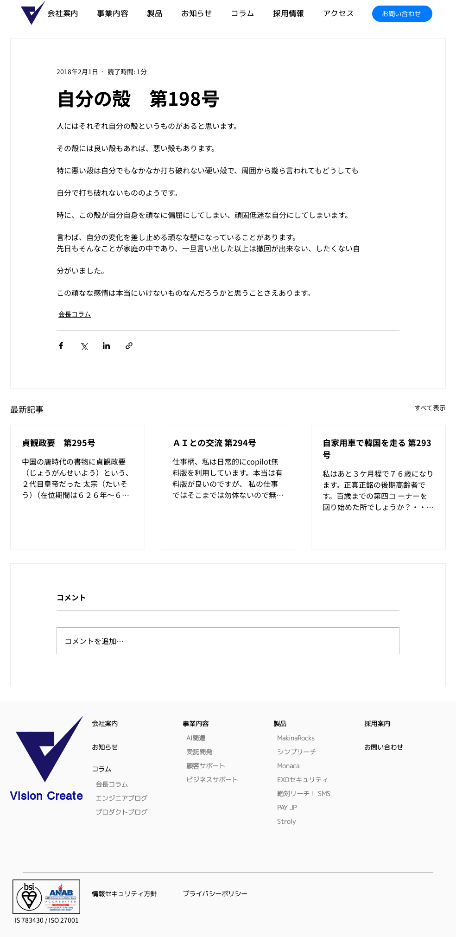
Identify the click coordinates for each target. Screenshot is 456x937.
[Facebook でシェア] (61, 345)
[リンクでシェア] (129, 345)
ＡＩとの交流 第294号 (214, 442)
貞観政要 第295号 (58, 442)
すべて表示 (430, 407)
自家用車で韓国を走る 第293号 (377, 448)
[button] (164, 13)
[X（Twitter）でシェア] (83, 345)
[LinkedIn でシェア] (106, 345)
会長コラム (74, 314)
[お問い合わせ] (402, 14)
